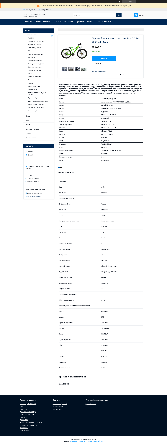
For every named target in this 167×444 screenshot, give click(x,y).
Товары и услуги (43, 22)
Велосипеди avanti (34, 44)
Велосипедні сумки (34, 111)
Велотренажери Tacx (35, 60)
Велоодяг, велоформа (35, 67)
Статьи (28, 133)
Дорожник (31, 57)
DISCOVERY (24, 428)
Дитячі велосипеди (34, 77)
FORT (22, 406)
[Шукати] (119, 15)
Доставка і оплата (59, 406)
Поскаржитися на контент (78, 441)
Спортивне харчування (36, 107)
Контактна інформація (60, 404)
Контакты (68, 22)
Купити (104, 58)
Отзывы (28, 125)
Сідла (30, 73)
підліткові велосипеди (35, 54)
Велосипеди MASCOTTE (36, 41)
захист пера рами (34, 86)
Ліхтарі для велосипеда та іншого (37, 93)
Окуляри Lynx (32, 89)
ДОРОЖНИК (24, 420)
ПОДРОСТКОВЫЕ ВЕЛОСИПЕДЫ (31, 422)
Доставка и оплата (85, 22)
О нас (58, 22)
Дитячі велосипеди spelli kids (38, 101)
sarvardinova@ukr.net (34, 196)
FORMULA (23, 417)
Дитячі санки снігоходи (36, 104)
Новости (28, 116)
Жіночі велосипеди (34, 51)
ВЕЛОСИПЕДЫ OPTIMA (27, 414)
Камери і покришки (34, 70)
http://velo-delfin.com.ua (34, 193)
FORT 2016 (23, 409)
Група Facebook (91, 404)
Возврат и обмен (103, 22)
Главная (28, 22)
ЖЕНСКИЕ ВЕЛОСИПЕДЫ (28, 425)
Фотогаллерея (31, 138)
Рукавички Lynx (33, 98)
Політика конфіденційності (95, 441)
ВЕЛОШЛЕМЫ (24, 430)
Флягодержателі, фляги (36, 64)
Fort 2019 (31, 38)
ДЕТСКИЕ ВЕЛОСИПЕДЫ (28, 412)
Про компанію (57, 409)
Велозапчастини (33, 80)
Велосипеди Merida (34, 48)
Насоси (30, 83)
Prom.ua (93, 439)
